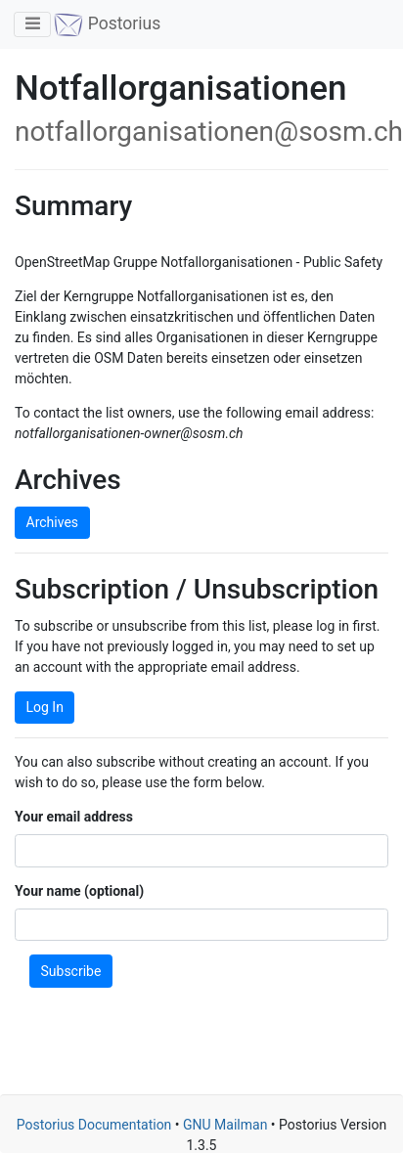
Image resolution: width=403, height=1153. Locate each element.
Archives (52, 522)
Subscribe (71, 971)
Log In (45, 707)
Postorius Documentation (94, 1124)
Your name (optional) (79, 891)
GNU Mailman (225, 1124)
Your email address (74, 816)
